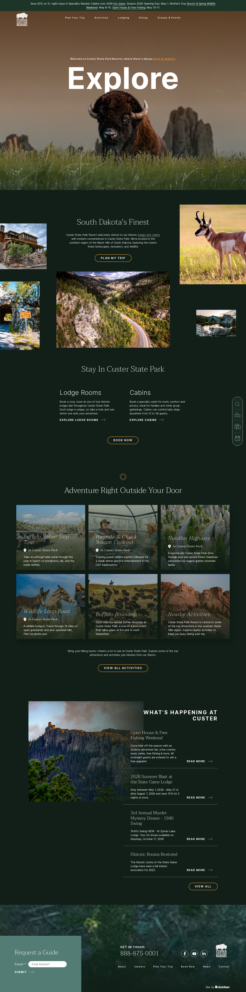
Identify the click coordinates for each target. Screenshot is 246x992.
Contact (224, 966)
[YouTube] (194, 953)
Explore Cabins (143, 420)
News (207, 966)
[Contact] (237, 415)
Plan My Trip (113, 258)
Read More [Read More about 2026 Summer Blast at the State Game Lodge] (196, 797)
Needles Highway (189, 538)
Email (19, 964)
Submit (21, 972)
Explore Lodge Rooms (79, 420)
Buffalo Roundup (116, 614)
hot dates (119, 3)
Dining (143, 17)
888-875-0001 (139, 953)
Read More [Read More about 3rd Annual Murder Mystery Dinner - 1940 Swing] (196, 839)
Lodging (123, 17)
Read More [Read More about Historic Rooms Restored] (196, 870)
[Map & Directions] (237, 426)
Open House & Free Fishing (128, 7)
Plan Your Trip (75, 17)
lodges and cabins (149, 234)
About (122, 966)
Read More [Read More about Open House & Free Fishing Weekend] (196, 761)
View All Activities (123, 668)
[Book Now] (237, 438)
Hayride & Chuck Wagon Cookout (116, 539)
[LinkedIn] (203, 953)
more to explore (164, 58)
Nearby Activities (189, 614)
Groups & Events (169, 17)
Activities (101, 17)
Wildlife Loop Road (47, 611)
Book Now (123, 440)
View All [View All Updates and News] (203, 886)
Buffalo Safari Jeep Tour (46, 539)
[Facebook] (184, 953)
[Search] (237, 404)
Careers (139, 966)
